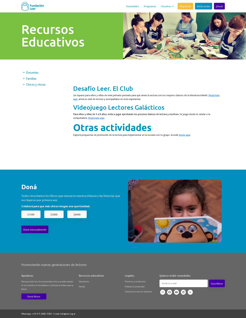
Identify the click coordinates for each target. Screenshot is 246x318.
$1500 (30, 214)
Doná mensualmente (34, 229)
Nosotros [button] (167, 6)
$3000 (53, 214)
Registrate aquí (96, 117)
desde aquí (184, 134)
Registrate (185, 6)
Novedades (132, 6)
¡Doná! (219, 6)
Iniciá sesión (203, 6)
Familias (29, 78)
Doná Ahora (33, 296)
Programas (150, 6)
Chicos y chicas (34, 84)
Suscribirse (217, 283)
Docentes (30, 72)
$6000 (77, 214)
